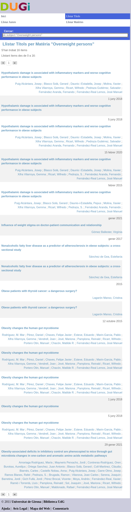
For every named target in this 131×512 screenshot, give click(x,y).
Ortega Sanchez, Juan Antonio (46, 466)
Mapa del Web (40, 508)
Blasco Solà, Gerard (56, 83)
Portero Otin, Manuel (36, 343)
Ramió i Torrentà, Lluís (24, 483)
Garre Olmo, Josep (109, 470)
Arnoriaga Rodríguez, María (35, 462)
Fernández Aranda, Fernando (57, 92)
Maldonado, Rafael (63, 487)
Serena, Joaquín (111, 474)
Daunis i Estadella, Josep (86, 83)
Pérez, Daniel (35, 334)
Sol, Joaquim (73, 483)
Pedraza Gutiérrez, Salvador (103, 87)
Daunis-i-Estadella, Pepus (85, 203)
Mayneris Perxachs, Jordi (70, 462)
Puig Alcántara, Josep (28, 83)
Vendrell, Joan (47, 339)
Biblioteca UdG (53, 501)
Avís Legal (20, 508)
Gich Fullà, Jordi (32, 479)
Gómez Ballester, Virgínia (107, 232)
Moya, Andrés (81, 479)
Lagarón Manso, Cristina (107, 297)
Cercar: (8, 31)
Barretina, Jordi (11, 479)
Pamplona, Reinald (88, 339)
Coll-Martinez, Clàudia (107, 466)
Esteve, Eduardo (84, 334)
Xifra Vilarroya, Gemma (49, 87)
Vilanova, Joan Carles (85, 474)
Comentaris (61, 508)
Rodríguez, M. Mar (13, 334)
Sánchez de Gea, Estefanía (105, 256)
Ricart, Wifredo (75, 87)
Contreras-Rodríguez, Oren (104, 462)
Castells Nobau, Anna (53, 470)
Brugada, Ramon (59, 474)
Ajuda (5, 508)
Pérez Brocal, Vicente (58, 479)
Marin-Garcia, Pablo (109, 334)
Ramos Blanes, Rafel (17, 474)
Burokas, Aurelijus (15, 466)
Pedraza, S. (76, 174)
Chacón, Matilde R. (63, 343)
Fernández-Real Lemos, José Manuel (99, 92)
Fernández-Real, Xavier (106, 479)
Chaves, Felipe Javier (59, 334)
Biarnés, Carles (29, 470)
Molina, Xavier (112, 83)
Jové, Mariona (66, 339)
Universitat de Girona (26, 501)
